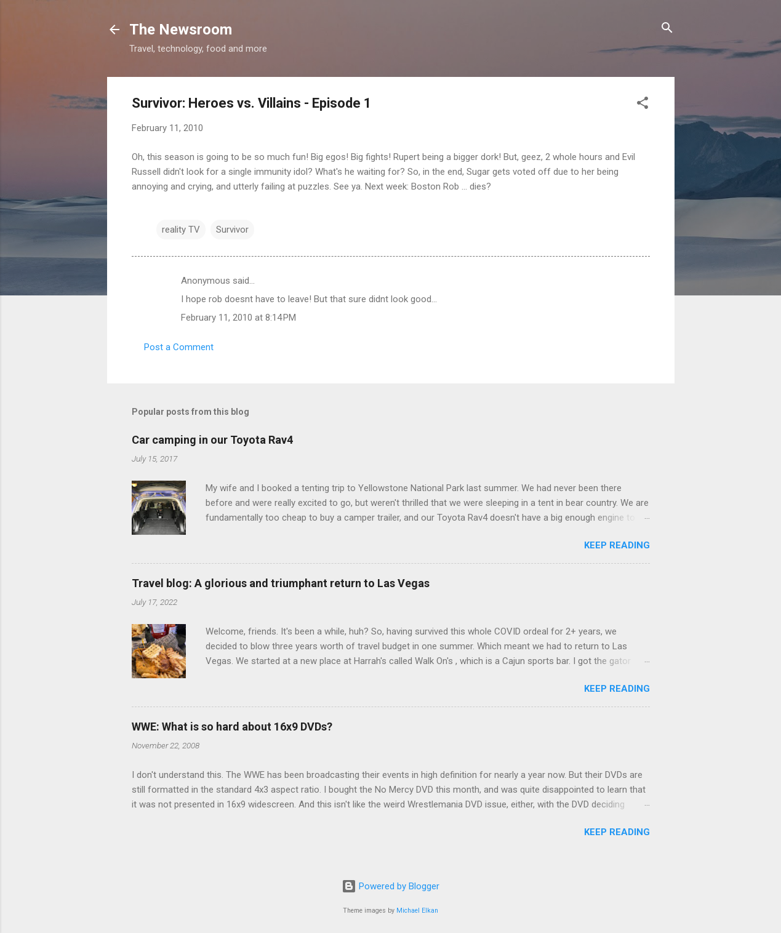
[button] (642, 103)
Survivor (232, 229)
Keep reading (617, 545)
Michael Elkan (417, 911)
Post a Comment (179, 347)
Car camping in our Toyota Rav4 (212, 439)
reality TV (181, 229)
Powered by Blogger (390, 886)
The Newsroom (180, 29)
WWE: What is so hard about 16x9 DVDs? (232, 726)
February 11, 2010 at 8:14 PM (238, 317)
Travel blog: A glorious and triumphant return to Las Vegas (281, 583)
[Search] (667, 28)
